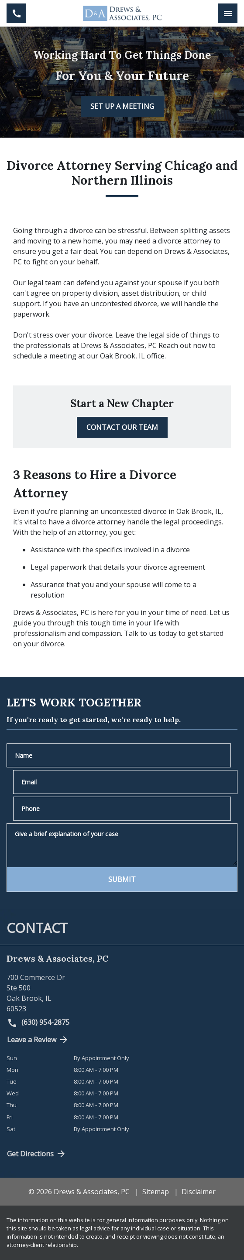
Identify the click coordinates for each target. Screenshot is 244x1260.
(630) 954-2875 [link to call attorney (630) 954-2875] (38, 1022)
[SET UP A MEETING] (122, 106)
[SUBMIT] (122, 879)
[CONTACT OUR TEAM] (122, 427)
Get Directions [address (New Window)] (36, 1154)
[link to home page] (122, 13)
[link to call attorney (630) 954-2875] (16, 13)
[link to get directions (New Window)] (122, 993)
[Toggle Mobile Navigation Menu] (227, 13)
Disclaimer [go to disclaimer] (199, 1191)
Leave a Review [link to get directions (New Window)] (38, 1039)
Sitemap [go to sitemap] (155, 1191)
